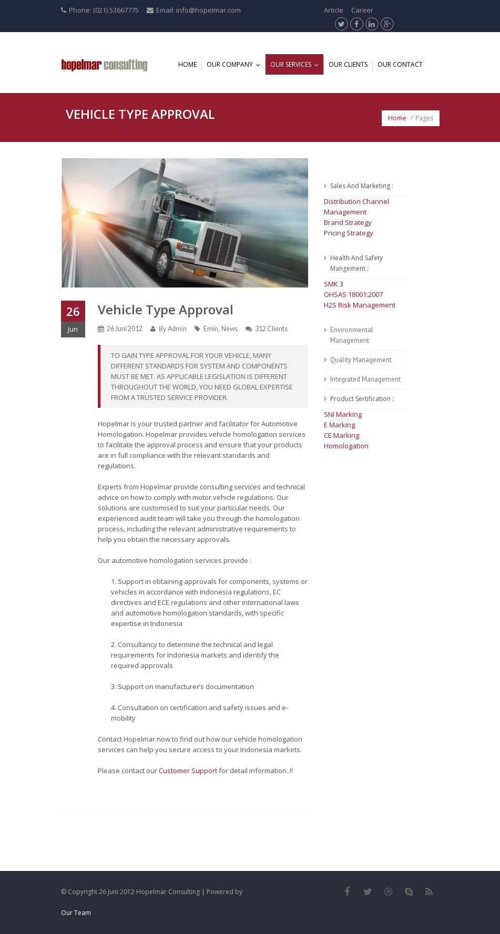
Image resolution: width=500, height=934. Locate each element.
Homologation (346, 445)
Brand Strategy (348, 222)
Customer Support (188, 770)
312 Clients (271, 329)
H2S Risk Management (359, 305)
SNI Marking (343, 414)
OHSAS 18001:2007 (353, 294)
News (229, 329)
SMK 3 (333, 284)
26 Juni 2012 (124, 329)
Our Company (236, 64)
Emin (210, 329)
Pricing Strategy (348, 233)
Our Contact (400, 64)
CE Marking (341, 435)
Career (362, 10)
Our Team (76, 912)
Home (187, 64)
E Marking (339, 424)
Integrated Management (365, 379)
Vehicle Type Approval (165, 309)
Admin (177, 329)
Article (333, 10)
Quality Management (361, 359)
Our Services (296, 64)
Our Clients (348, 64)
